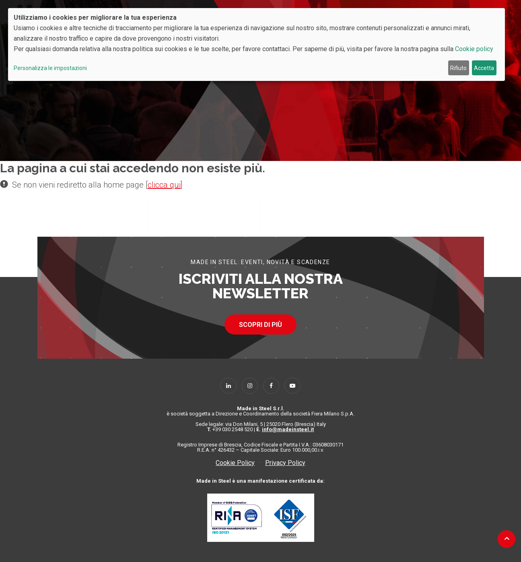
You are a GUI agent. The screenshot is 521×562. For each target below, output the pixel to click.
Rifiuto (458, 68)
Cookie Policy (235, 463)
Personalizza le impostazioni (50, 68)
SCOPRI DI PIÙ (260, 325)
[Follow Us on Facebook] (271, 386)
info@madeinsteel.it (288, 429)
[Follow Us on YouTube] (292, 386)
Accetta (484, 68)
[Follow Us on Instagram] (250, 386)
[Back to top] (506, 538)
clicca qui (164, 185)
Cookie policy (474, 49)
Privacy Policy (285, 463)
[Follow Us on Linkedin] (228, 386)
